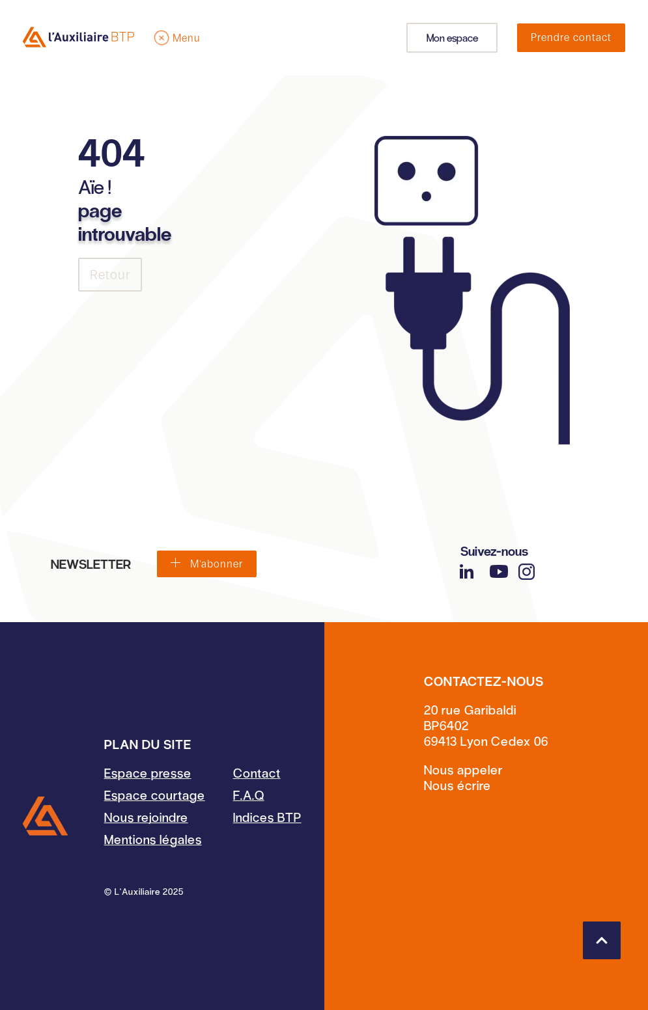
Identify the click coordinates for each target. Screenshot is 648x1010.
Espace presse (147, 772)
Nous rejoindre (146, 817)
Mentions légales (153, 839)
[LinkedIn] (466, 571)
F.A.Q (248, 794)
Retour (110, 274)
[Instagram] (526, 572)
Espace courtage (154, 794)
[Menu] (177, 38)
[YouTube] (499, 571)
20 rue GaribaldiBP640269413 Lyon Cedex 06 (486, 725)
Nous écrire (457, 785)
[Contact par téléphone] (486, 769)
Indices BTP (267, 817)
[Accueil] (45, 816)
